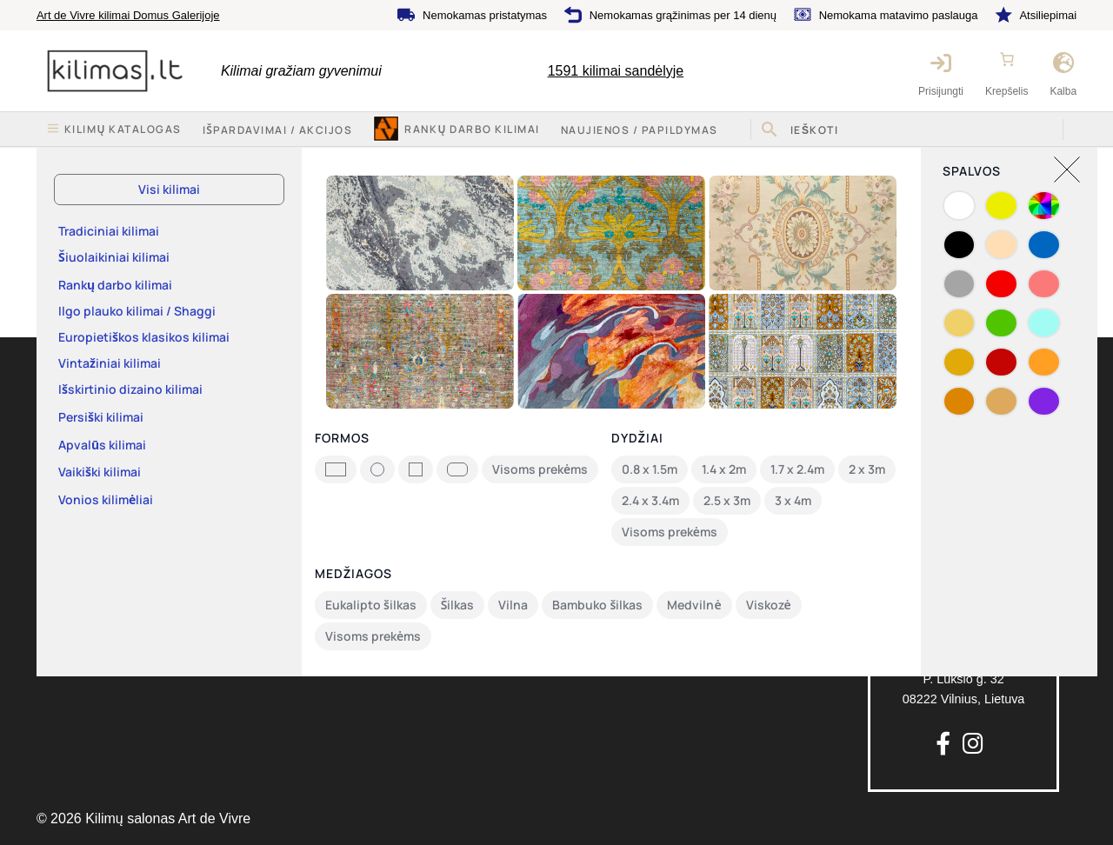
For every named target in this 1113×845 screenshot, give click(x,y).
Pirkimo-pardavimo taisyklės (385, 442)
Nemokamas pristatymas (485, 15)
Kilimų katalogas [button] (123, 129)
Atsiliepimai (1047, 15)
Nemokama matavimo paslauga (898, 15)
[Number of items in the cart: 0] (1007, 59)
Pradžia (77, 164)
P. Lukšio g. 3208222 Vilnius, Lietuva (964, 658)
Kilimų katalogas (82, 408)
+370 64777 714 (963, 396)
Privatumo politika (357, 475)
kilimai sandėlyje (616, 70)
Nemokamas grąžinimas (662, 476)
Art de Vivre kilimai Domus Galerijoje (128, 15)
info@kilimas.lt (964, 433)
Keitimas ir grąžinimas (369, 408)
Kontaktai (63, 475)
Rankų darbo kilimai (471, 129)
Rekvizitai (63, 509)
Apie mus (63, 442)
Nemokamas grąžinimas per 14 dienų (683, 15)
